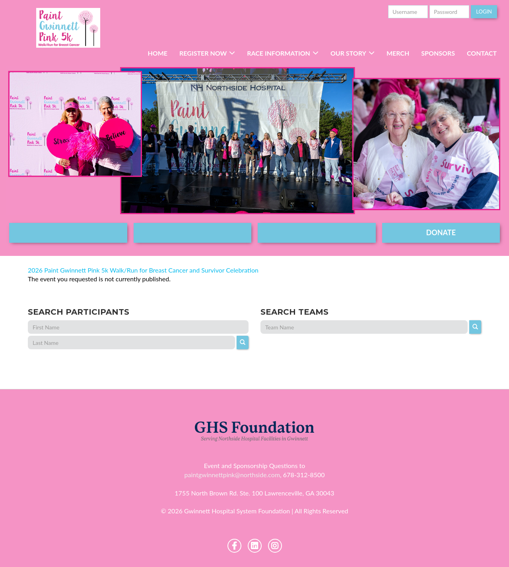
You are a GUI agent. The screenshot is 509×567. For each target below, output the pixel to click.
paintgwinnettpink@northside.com (232, 474)
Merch (398, 53)
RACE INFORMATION (278, 53)
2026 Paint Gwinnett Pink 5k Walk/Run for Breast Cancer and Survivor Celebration (143, 270)
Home (157, 53)
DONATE (441, 232)
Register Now (203, 53)
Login (484, 11)
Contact (482, 53)
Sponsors (438, 53)
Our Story (348, 53)
